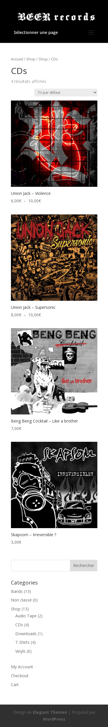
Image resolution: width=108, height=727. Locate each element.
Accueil (17, 59)
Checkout (20, 675)
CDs (19, 624)
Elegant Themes (50, 712)
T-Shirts (22, 642)
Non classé (21, 600)
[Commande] (65, 92)
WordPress (54, 719)
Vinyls (20, 651)
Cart (15, 684)
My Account (22, 666)
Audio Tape (26, 615)
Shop (30, 59)
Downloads (26, 633)
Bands (17, 591)
